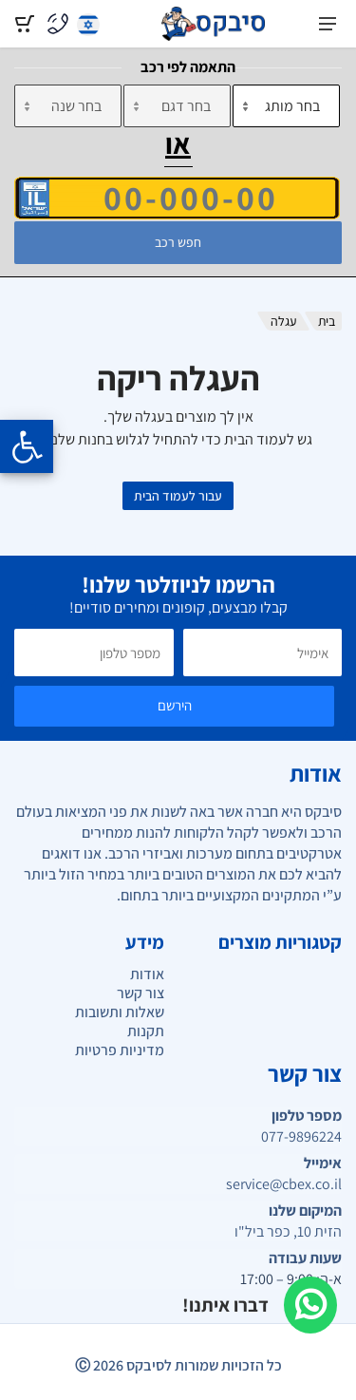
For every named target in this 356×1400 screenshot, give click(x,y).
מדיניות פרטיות (119, 1050)
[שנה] (68, 106)
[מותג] (286, 106)
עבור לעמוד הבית (178, 495)
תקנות (145, 1031)
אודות (147, 974)
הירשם (175, 705)
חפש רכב (178, 242)
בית (326, 321)
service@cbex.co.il (284, 1184)
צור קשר (140, 993)
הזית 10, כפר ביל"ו (288, 1231)
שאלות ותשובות (119, 1012)
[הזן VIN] (177, 197)
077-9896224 (301, 1136)
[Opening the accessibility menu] (26, 446)
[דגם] (177, 106)
